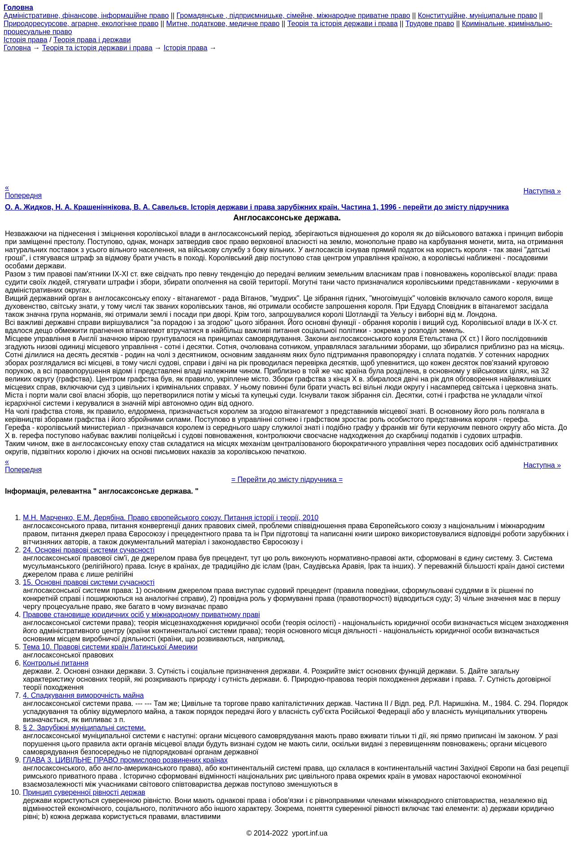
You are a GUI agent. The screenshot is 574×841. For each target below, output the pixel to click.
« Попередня (23, 191)
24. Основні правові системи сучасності (89, 550)
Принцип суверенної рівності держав (84, 792)
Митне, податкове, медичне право (223, 23)
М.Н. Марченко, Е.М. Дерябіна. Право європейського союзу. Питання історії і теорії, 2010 (170, 517)
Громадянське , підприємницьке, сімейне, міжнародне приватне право (293, 15)
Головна (17, 48)
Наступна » (542, 191)
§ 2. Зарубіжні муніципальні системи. (84, 727)
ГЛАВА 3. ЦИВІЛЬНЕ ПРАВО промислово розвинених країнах (125, 760)
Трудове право (429, 23)
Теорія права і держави (92, 40)
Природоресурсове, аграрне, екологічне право (81, 23)
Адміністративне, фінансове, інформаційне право (86, 15)
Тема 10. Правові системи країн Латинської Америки (110, 647)
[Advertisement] (287, 115)
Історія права (26, 40)
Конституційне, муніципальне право (477, 15)
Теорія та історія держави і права (342, 23)
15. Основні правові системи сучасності (89, 582)
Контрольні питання (55, 663)
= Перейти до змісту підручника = (287, 479)
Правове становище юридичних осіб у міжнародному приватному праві (141, 614)
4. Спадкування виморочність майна (83, 695)
